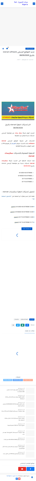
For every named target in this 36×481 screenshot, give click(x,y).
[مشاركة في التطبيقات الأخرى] (13, 325)
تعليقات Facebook (18, 380)
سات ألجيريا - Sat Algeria (21, 3)
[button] (27, 325)
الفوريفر (13, 143)
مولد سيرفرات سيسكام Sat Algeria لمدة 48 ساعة (13, 411)
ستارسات (16, 319)
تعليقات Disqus (7, 380)
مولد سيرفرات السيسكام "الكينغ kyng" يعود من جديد (14, 433)
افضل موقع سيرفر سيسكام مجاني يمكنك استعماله (15, 398)
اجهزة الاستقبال (29, 48)
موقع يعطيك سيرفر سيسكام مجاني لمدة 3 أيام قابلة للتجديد (14, 447)
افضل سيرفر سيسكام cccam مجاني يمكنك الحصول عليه (14, 419)
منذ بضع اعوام (20, 388)
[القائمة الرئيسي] (34, 3)
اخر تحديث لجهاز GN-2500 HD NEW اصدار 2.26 (14, 439)
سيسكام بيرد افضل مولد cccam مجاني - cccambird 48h (15, 390)
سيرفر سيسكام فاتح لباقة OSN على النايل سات (14, 453)
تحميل (13, 207)
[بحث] (2, 3)
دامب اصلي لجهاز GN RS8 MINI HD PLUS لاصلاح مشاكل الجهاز (14, 405)
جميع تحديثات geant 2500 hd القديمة (16, 425)
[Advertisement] (18, 27)
